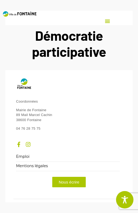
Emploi (22, 156)
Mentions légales (32, 166)
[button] (107, 21)
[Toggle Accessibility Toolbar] (124, 199)
